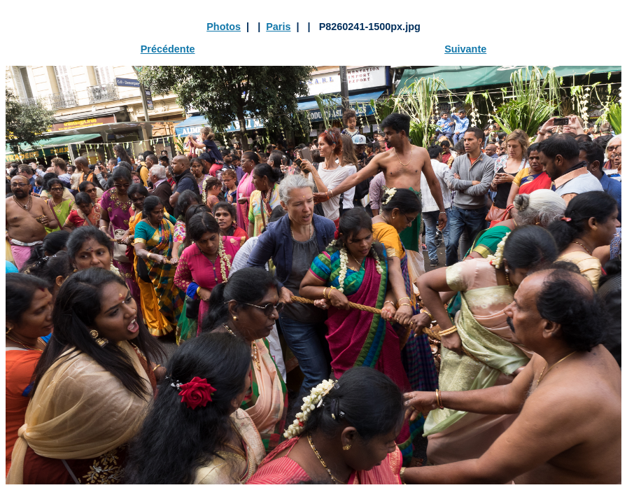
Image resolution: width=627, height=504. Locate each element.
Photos (223, 26)
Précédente (168, 49)
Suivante (465, 49)
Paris (278, 26)
